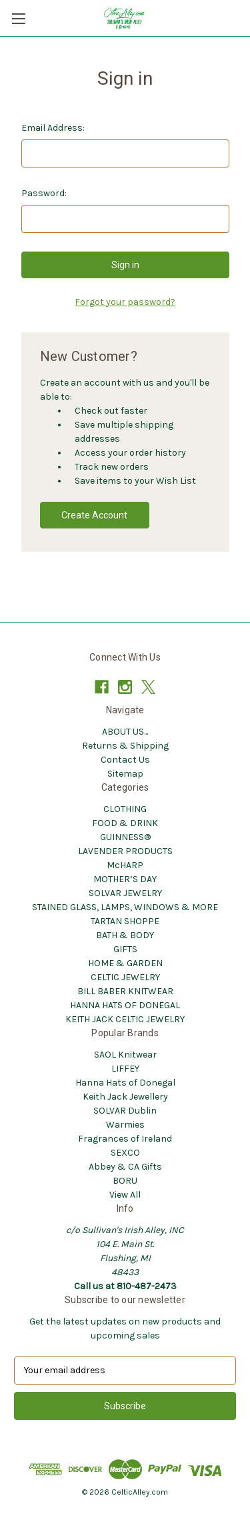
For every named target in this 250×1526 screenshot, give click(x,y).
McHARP (125, 865)
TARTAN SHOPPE (125, 921)
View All (125, 1194)
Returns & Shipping (125, 745)
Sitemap (125, 773)
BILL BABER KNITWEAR (125, 991)
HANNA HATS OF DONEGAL (125, 1005)
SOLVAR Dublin (125, 1110)
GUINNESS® (125, 837)
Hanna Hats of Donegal (125, 1082)
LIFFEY (125, 1068)
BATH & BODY (125, 935)
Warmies (125, 1124)
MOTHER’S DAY (125, 879)
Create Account (94, 515)
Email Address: (53, 127)
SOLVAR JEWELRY (125, 893)
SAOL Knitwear (125, 1054)
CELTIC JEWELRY (125, 977)
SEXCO (125, 1152)
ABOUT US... (125, 731)
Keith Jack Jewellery (125, 1096)
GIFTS (125, 949)
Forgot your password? (125, 302)
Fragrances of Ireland (125, 1138)
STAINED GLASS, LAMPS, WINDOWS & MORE (125, 907)
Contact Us (125, 759)
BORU (125, 1180)
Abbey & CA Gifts (125, 1166)
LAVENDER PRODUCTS (125, 851)
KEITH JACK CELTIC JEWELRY (125, 1019)
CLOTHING (125, 809)
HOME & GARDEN (125, 963)
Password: (44, 193)
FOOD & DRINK (125, 823)
